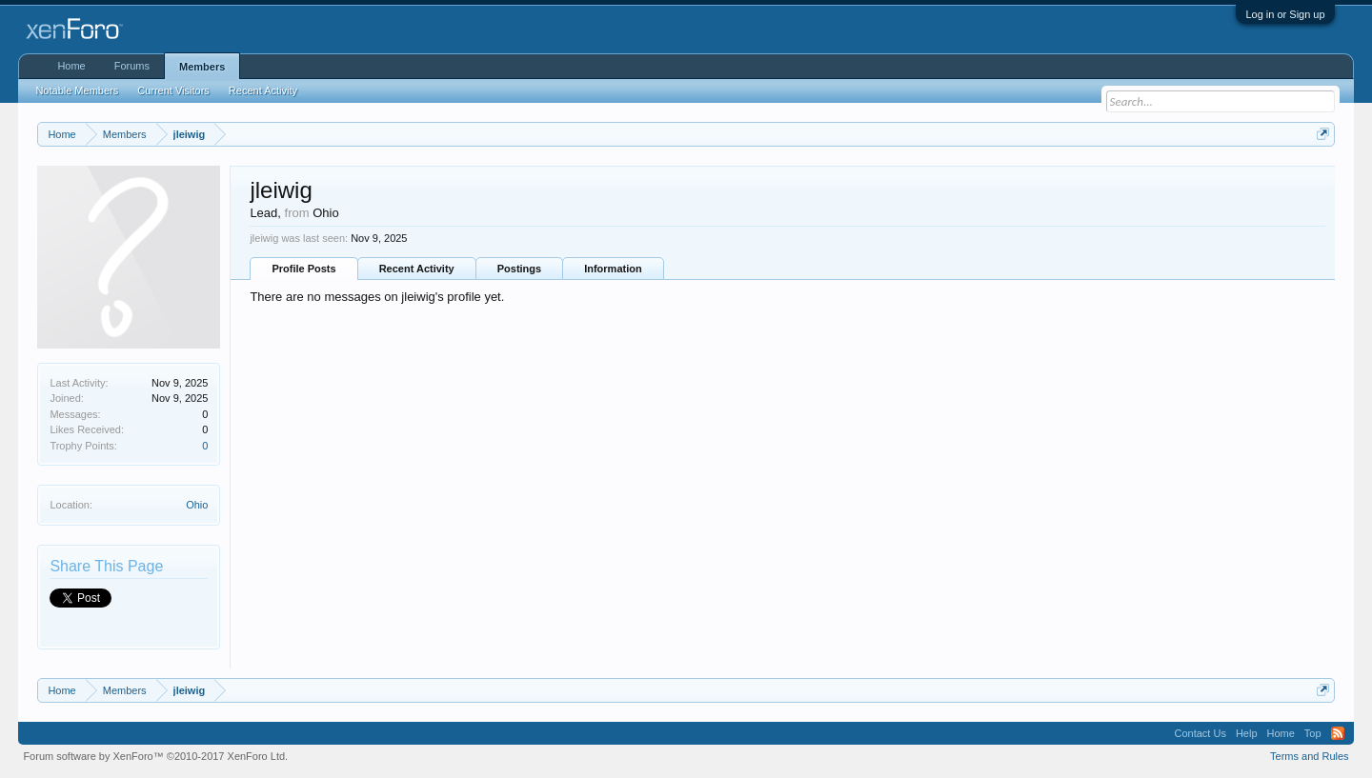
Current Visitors (173, 90)
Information (613, 268)
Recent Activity (416, 268)
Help (1247, 733)
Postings (519, 268)
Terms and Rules (1309, 756)
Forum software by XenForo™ (155, 756)
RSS (1337, 733)
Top (1313, 733)
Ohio (197, 504)
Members (202, 66)
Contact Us (1199, 733)
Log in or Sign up (1284, 14)
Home (71, 65)
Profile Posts (303, 268)
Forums (132, 65)
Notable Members (76, 90)
